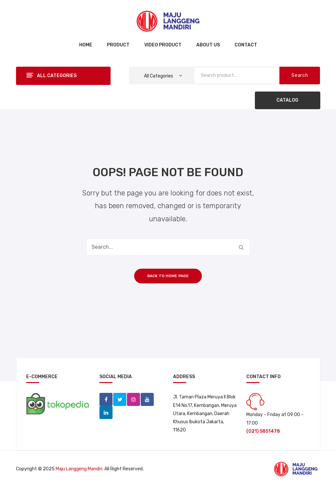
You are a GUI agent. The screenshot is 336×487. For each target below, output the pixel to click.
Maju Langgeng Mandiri (79, 469)
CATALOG (287, 100)
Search (300, 75)
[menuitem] (85, 45)
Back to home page (168, 276)
